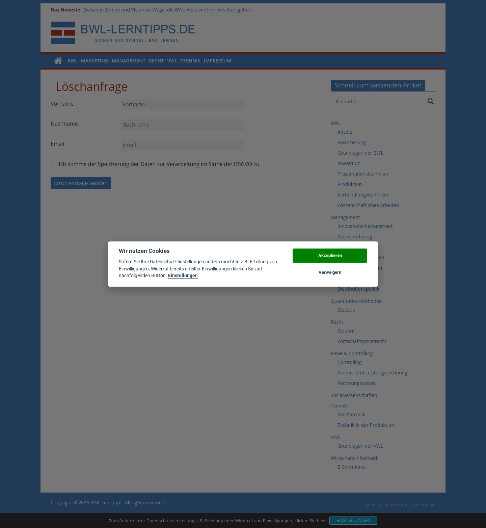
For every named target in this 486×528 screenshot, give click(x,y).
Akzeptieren (330, 255)
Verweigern (330, 272)
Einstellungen (183, 275)
